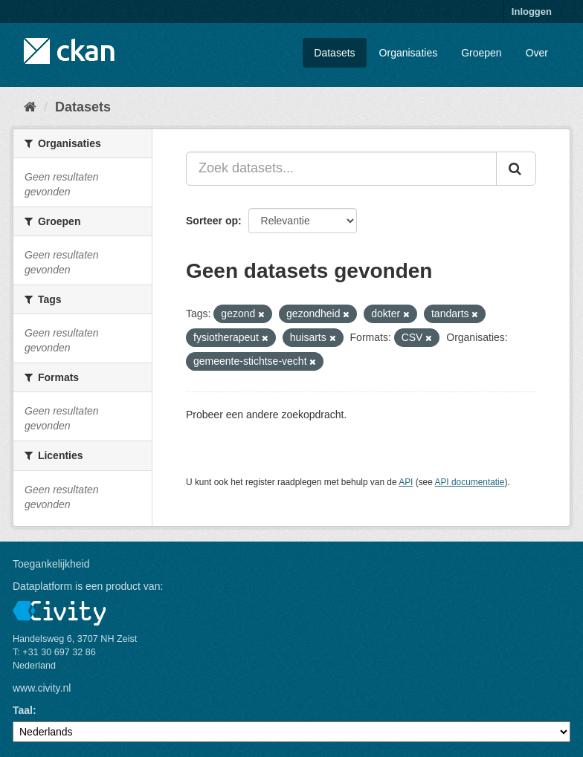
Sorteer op (212, 221)
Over (537, 53)
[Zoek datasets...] (341, 169)
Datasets (334, 53)
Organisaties (408, 53)
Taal (23, 710)
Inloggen (532, 11)
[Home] (30, 107)
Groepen (481, 53)
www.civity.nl (42, 688)
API (406, 482)
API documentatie (470, 482)
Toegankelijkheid (51, 564)
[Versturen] (516, 169)
